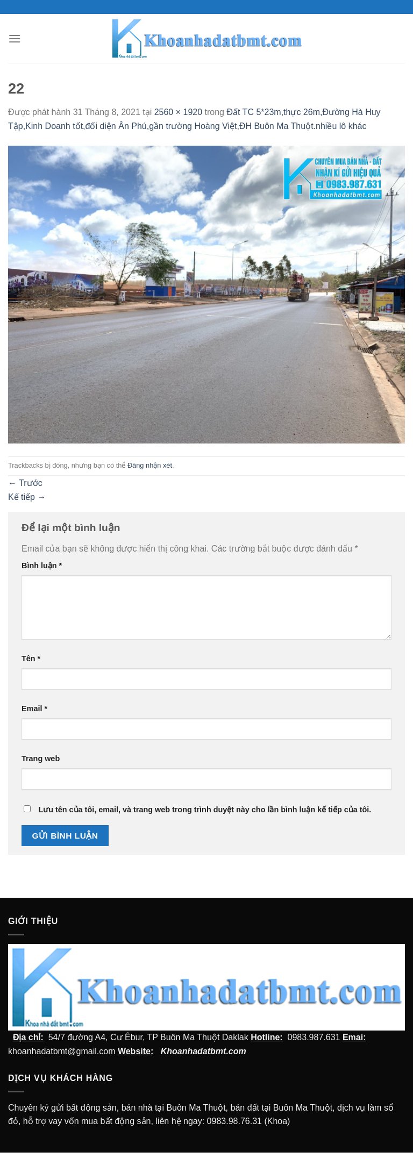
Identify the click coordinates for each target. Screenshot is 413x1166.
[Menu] (14, 38)
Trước (25, 483)
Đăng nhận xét (149, 465)
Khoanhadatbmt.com (203, 1051)
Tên (31, 658)
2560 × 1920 (178, 112)
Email (34, 708)
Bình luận (42, 565)
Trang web (41, 758)
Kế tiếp (27, 497)
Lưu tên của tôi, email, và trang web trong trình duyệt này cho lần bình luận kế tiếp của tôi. (204, 809)
